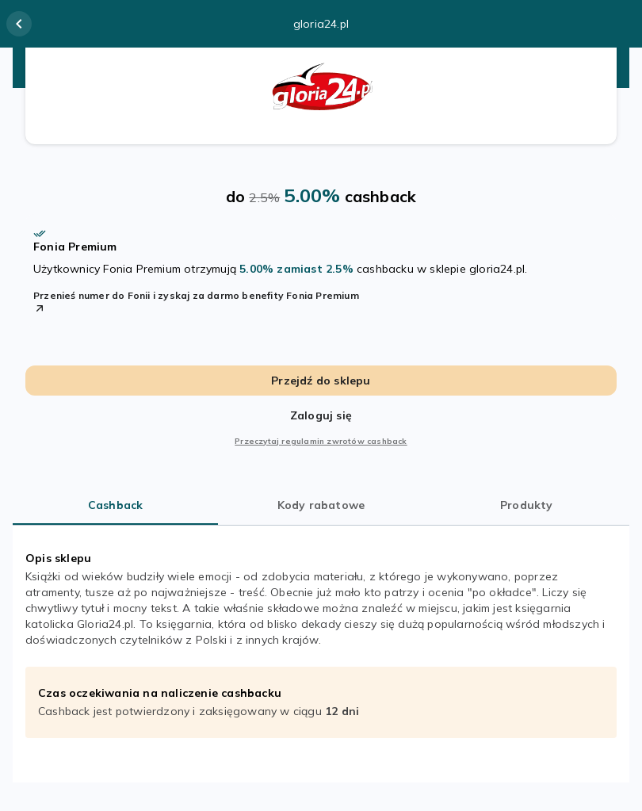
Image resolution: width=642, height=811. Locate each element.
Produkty (526, 505)
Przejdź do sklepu (320, 380)
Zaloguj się (321, 415)
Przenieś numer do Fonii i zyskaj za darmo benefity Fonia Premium (196, 302)
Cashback (115, 505)
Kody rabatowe (321, 505)
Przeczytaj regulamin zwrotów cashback (321, 441)
